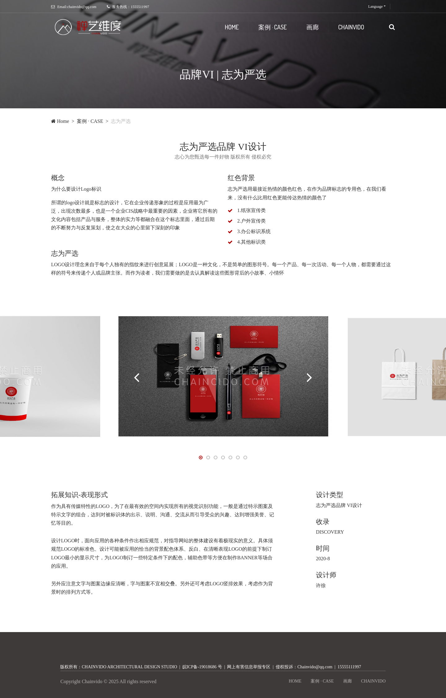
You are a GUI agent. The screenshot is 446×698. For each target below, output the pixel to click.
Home (60, 121)
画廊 (312, 27)
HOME (232, 27)
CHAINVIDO (351, 27)
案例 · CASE (272, 27)
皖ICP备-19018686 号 (202, 667)
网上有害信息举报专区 (248, 667)
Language (375, 6)
